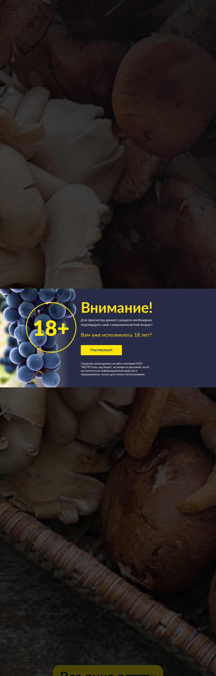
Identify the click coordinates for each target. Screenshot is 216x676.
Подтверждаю (101, 350)
